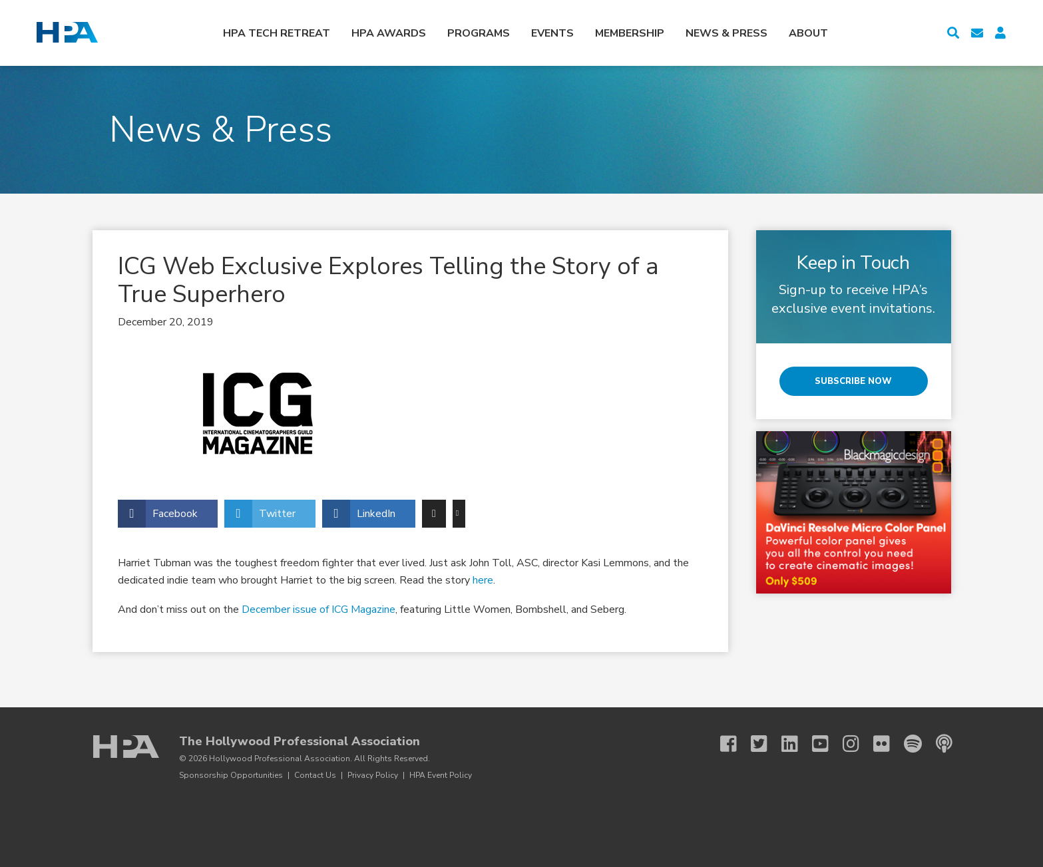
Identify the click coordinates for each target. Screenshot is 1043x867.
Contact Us (315, 775)
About (808, 33)
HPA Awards (388, 33)
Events (552, 33)
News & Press (726, 33)
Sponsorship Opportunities (231, 775)
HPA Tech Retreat (276, 33)
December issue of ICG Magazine (318, 609)
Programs (478, 33)
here (483, 580)
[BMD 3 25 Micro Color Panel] (853, 512)
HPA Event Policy (440, 775)
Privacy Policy (372, 775)
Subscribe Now (853, 381)
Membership (629, 33)
